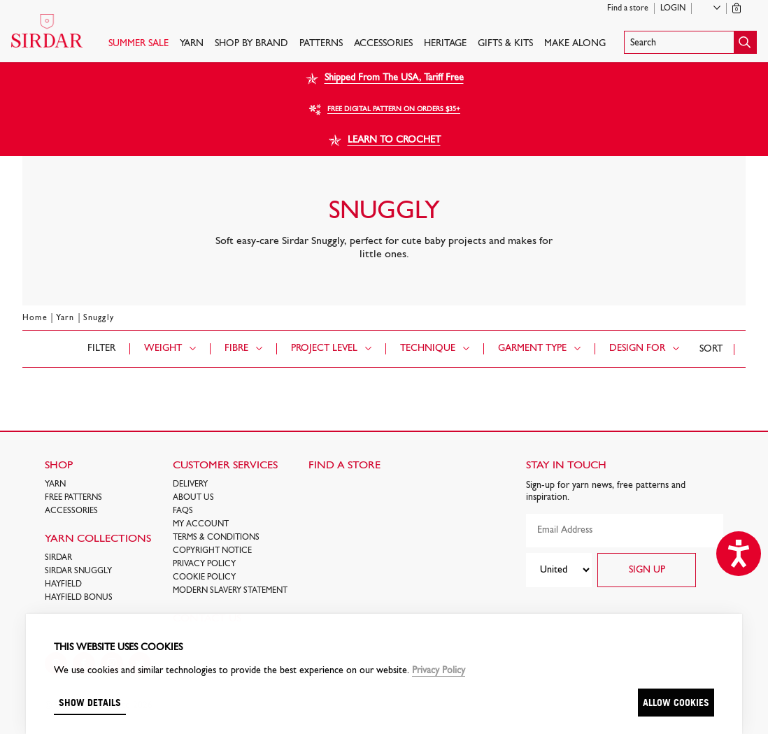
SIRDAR (58, 558)
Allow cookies (676, 702)
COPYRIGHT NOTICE (212, 551)
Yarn (192, 43)
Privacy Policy (204, 564)
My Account (201, 524)
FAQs (183, 511)
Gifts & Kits (505, 43)
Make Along (575, 43)
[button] (690, 42)
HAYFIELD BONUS (79, 597)
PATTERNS (321, 43)
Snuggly (98, 318)
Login (672, 8)
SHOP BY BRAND (251, 43)
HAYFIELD (63, 584)
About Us (193, 498)
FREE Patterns (73, 498)
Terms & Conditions (216, 537)
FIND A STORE (344, 465)
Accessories (383, 43)
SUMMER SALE (138, 43)
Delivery (190, 484)
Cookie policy (204, 577)
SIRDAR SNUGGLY (78, 571)
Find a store (627, 8)
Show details (90, 702)
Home (35, 318)
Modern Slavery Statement (230, 591)
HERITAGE (445, 43)
